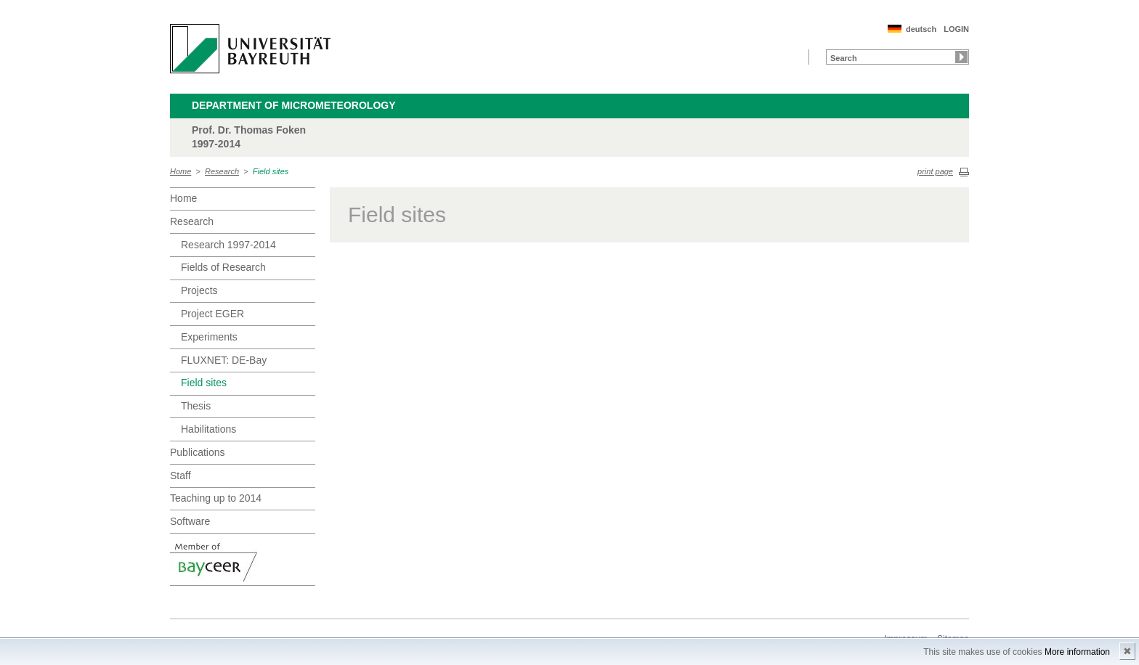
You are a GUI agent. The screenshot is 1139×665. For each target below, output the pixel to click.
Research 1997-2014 (228, 244)
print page (935, 171)
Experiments (209, 337)
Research (222, 171)
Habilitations (208, 429)
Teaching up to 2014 (216, 498)
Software (190, 521)
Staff (180, 475)
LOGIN (956, 29)
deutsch (921, 29)
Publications (197, 452)
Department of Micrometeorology (294, 105)
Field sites (271, 171)
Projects (199, 290)
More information (1077, 652)
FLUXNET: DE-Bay (224, 360)
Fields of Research (223, 267)
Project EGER (212, 313)
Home (180, 171)
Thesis (196, 406)
